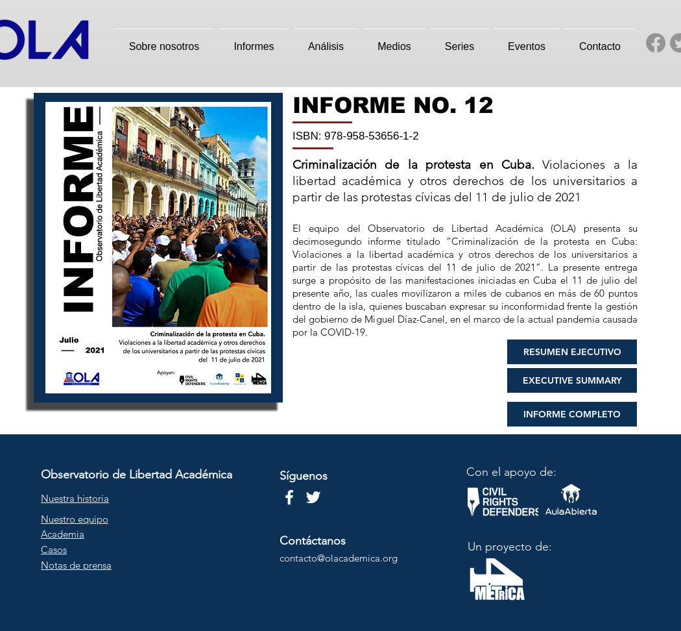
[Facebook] (655, 43)
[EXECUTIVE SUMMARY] (572, 380)
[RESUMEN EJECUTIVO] (572, 352)
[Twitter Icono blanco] (313, 497)
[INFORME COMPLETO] (572, 414)
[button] (164, 41)
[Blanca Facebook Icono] (289, 497)
